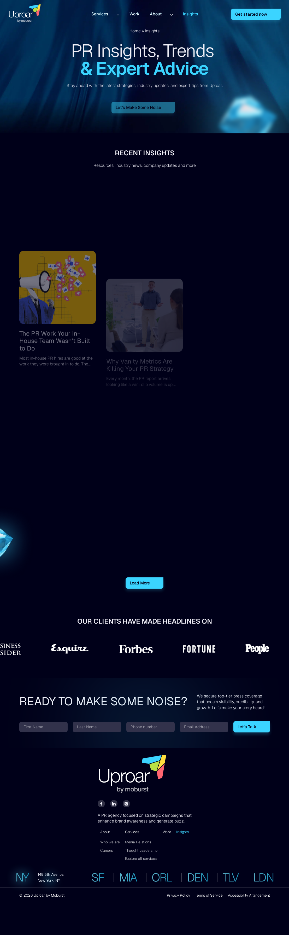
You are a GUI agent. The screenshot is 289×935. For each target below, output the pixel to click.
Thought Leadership (141, 850)
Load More (140, 583)
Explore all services (141, 858)
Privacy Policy (178, 895)
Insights (190, 14)
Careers (106, 850)
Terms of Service (208, 895)
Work (134, 14)
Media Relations (138, 842)
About (156, 14)
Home (135, 31)
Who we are (110, 842)
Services (99, 14)
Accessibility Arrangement (249, 895)
